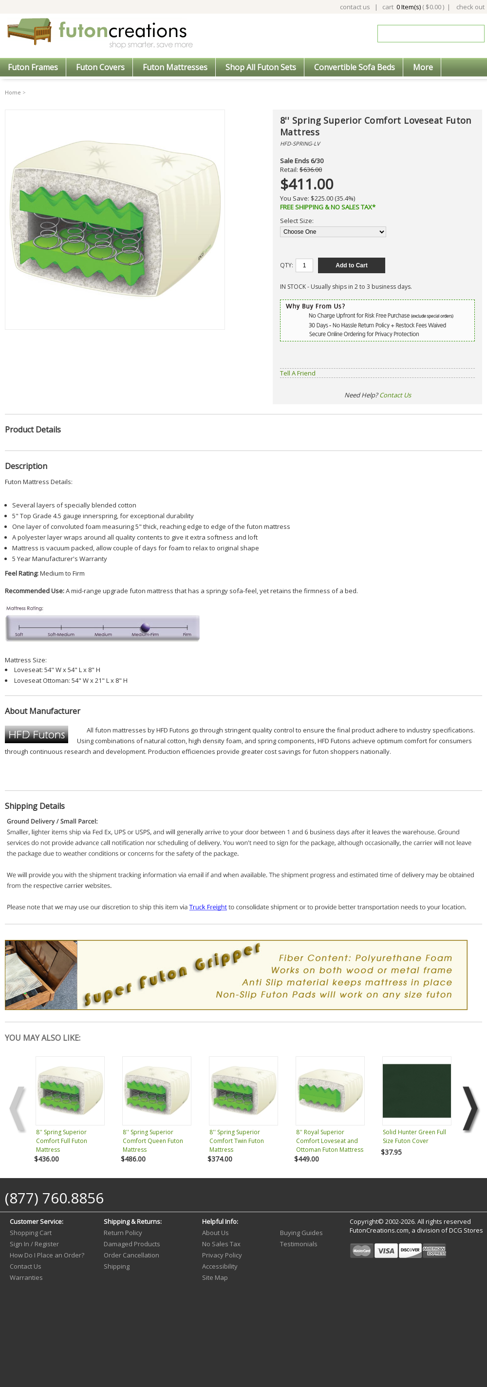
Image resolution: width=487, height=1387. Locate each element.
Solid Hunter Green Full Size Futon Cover (414, 1136)
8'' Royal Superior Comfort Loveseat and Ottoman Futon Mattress (329, 1141)
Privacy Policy (222, 1255)
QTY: (286, 265)
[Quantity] (304, 265)
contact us (355, 6)
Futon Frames (33, 67)
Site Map (215, 1277)
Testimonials (299, 1243)
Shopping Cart (31, 1232)
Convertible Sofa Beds (354, 67)
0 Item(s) (408, 6)
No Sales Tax (221, 1243)
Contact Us (395, 395)
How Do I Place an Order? (47, 1255)
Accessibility (220, 1266)
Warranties (26, 1277)
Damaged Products (132, 1243)
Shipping (117, 1266)
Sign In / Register (34, 1243)
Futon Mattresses (175, 67)
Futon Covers (100, 67)
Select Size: (297, 220)
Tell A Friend (298, 373)
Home (13, 92)
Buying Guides (301, 1232)
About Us (215, 1232)
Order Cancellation (131, 1255)
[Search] (424, 33)
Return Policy (123, 1232)
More (423, 67)
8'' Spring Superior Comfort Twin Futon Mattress (236, 1141)
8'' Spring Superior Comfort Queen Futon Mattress (153, 1141)
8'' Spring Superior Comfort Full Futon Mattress (61, 1141)
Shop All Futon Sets (260, 67)
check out (470, 6)
